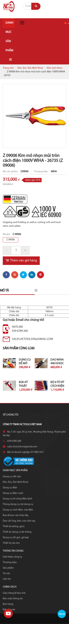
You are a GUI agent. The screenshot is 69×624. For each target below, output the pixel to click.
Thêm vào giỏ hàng (21, 260)
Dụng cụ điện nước (13, 493)
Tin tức (6, 573)
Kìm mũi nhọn (54, 68)
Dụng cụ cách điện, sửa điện (18, 509)
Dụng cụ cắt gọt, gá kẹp (16, 537)
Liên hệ (7, 579)
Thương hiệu (10, 562)
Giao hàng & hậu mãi (14, 593)
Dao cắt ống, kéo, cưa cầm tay (19, 521)
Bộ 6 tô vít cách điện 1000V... (57, 386)
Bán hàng (8, 604)
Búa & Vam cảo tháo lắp (15, 515)
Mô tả (4, 290)
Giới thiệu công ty (12, 557)
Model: (7, 234)
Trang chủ (8, 68)
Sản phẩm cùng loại (18, 348)
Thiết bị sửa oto (11, 543)
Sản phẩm (8, 568)
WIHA (54, 171)
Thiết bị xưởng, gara (13, 526)
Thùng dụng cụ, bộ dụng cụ (18, 504)
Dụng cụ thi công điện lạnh (17, 498)
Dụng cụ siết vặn (12, 476)
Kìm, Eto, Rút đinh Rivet (30, 68)
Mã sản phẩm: (11, 171)
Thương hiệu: (41, 171)
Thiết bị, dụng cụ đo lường (17, 532)
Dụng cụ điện (10, 487)
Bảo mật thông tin (13, 598)
